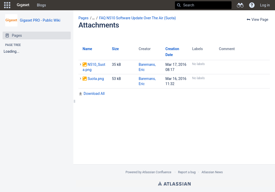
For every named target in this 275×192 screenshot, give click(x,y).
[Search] (179, 5)
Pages (83, 18)
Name (87, 49)
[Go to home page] (23, 5)
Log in (265, 5)
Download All (94, 94)
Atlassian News (212, 172)
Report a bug (187, 172)
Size (115, 49)
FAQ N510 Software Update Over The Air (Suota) (137, 18)
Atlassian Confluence (156, 172)
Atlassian (174, 183)
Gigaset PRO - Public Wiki (40, 20)
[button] (7, 5)
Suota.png (95, 79)
